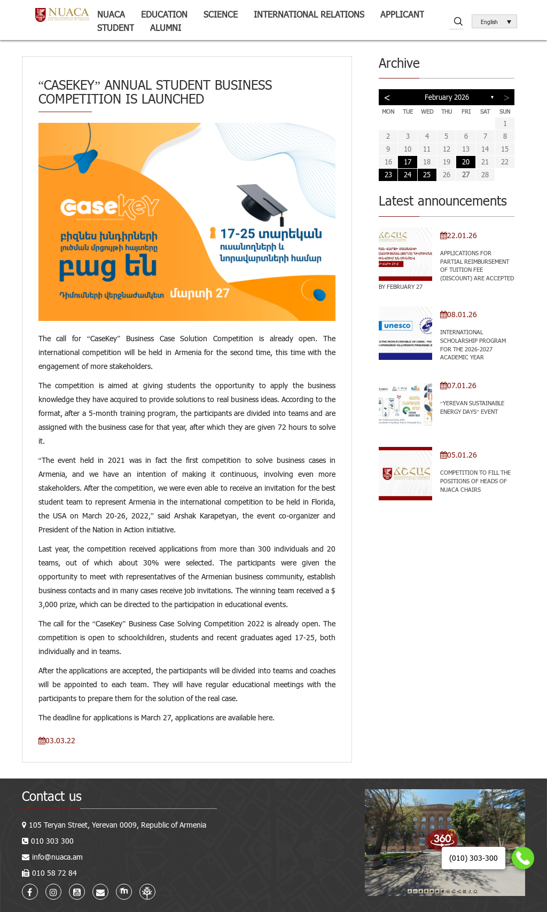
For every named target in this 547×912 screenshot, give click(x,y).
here (265, 717)
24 (407, 174)
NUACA (111, 14)
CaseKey (103, 338)
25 (427, 174)
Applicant (402, 14)
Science (221, 14)
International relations (309, 14)
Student (115, 27)
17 (407, 162)
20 (466, 162)
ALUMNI (165, 27)
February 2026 (447, 97)
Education (164, 14)
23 (388, 174)
